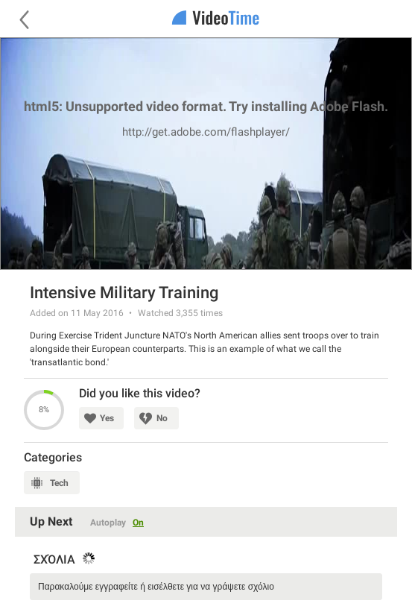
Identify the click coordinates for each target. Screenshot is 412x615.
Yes (107, 418)
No (162, 418)
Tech (59, 483)
